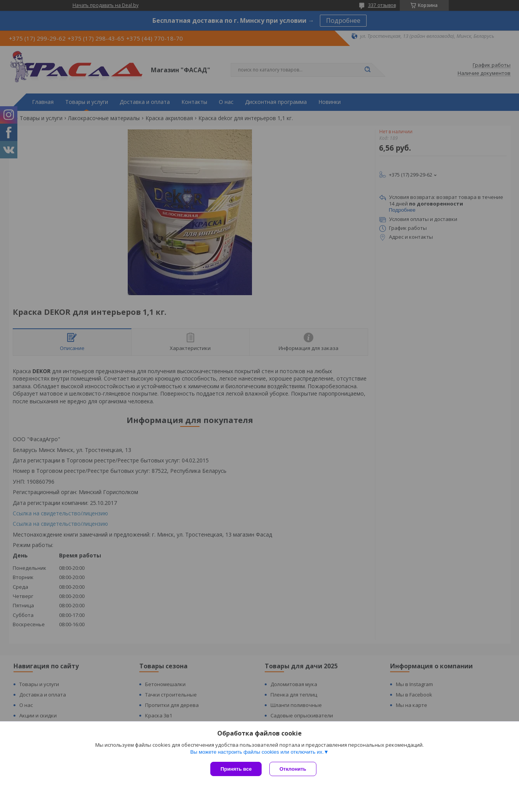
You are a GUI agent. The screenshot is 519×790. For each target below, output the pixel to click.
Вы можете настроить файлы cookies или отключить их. (257, 752)
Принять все (236, 769)
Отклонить (292, 769)
